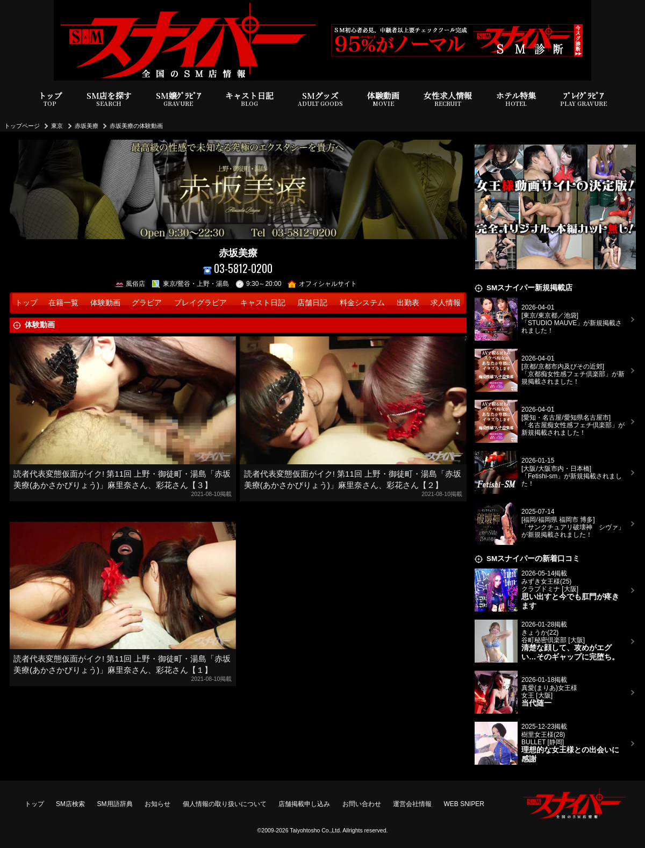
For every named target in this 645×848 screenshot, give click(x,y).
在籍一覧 (63, 303)
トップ (50, 99)
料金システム (362, 303)
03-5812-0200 (238, 268)
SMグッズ (320, 99)
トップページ (22, 126)
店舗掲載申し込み (304, 804)
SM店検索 (70, 804)
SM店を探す (109, 99)
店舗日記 (312, 303)
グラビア (147, 303)
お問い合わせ (361, 804)
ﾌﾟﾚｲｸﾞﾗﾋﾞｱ (583, 99)
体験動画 (383, 99)
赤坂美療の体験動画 (136, 126)
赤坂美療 (86, 126)
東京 (57, 126)
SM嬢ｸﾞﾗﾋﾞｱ (178, 99)
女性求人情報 (448, 99)
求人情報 (446, 303)
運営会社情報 (412, 804)
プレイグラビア (200, 303)
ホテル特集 (516, 99)
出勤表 (408, 303)
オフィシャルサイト (322, 284)
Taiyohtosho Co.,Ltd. (315, 830)
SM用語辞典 (115, 804)
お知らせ (157, 804)
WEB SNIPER (464, 804)
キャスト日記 (249, 99)
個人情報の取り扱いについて (225, 804)
